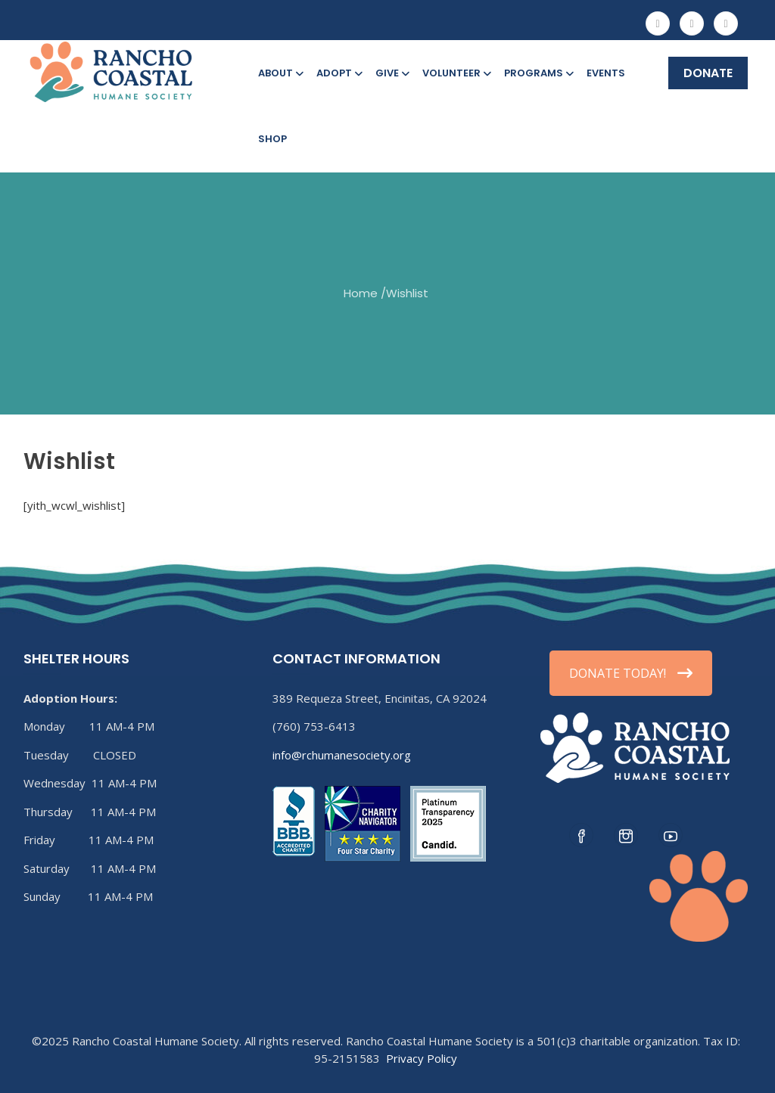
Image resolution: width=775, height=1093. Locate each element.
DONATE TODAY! (631, 673)
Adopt (338, 73)
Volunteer (455, 73)
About (279, 73)
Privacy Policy (421, 1058)
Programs (537, 73)
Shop (272, 139)
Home (361, 292)
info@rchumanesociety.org (341, 754)
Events (606, 73)
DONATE (708, 73)
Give (391, 73)
